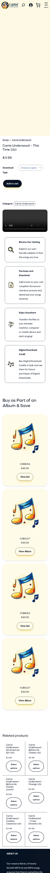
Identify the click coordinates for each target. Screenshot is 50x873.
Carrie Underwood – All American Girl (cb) (13, 749)
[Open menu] (46, 4)
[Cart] (38, 5)
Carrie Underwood (21, 140)
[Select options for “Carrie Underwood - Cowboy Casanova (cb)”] (13, 837)
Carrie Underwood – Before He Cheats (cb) (36, 749)
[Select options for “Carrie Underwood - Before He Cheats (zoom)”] (13, 803)
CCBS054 (25, 464)
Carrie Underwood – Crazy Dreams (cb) (35, 820)
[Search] (23, 5)
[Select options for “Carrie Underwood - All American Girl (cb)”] (13, 766)
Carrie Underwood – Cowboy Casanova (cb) (13, 820)
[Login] (31, 5)
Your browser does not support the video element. (25, 221)
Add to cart (12, 183)
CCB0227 (25, 538)
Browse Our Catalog (29, 242)
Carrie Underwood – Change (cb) (35, 782)
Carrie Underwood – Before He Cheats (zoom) (13, 784)
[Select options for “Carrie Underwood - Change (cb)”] (36, 797)
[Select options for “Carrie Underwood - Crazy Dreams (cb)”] (36, 837)
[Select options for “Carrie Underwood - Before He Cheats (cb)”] (36, 766)
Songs (6, 140)
